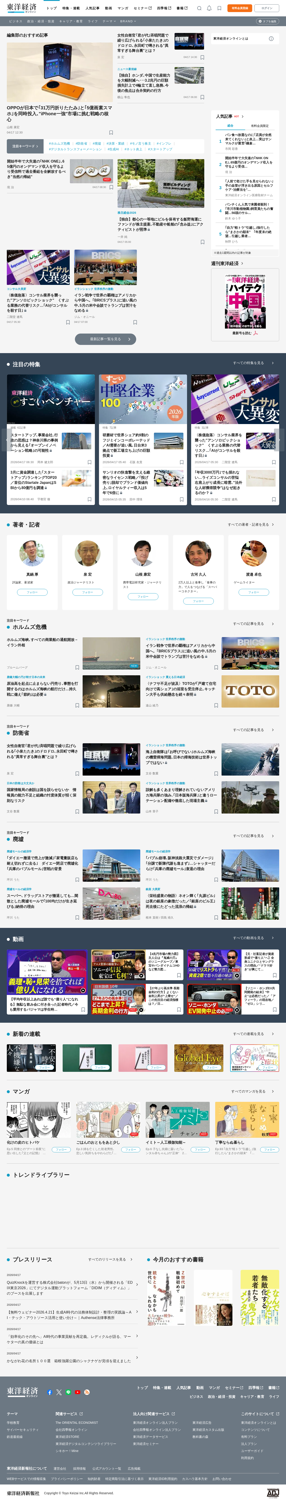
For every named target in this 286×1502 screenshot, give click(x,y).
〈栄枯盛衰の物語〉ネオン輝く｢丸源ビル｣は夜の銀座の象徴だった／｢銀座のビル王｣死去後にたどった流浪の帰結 (180, 901)
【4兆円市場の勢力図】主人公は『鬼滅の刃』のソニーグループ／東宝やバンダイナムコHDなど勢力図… (164, 961)
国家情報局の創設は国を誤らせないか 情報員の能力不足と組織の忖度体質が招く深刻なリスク (41, 795)
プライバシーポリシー (67, 1479)
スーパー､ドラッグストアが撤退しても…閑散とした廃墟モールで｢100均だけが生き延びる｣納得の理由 (42, 901)
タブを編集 (269, 21)
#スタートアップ (160, 149)
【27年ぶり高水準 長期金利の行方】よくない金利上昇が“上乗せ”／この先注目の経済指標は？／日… (163, 996)
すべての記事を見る (248, 623)
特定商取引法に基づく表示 (124, 1479)
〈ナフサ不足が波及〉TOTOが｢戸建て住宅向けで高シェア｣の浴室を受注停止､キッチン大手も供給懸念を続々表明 (181, 689)
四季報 (162, 8)
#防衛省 (81, 143)
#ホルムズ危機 (59, 143)
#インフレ (164, 143)
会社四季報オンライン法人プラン (157, 1430)
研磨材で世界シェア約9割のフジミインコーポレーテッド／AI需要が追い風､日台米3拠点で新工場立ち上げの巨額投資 (126, 445)
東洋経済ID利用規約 (162, 1479)
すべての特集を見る (248, 363)
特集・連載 (71, 8)
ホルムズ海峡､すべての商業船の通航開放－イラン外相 (42, 642)
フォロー (32, 592)
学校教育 (13, 1422)
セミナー (141, 8)
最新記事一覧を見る (105, 339)
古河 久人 (198, 574)
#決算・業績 (115, 143)
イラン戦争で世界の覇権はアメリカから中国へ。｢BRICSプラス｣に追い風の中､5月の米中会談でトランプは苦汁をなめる (105, 302)
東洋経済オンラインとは (230, 38)
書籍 (180, 8)
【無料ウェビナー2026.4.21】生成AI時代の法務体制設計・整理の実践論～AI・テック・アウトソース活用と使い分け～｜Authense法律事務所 (69, 1315)
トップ (51, 8)
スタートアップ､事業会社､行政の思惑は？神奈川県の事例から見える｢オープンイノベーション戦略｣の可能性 (34, 442)
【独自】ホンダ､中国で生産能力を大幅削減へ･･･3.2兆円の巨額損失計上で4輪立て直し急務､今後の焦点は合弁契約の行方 (143, 83)
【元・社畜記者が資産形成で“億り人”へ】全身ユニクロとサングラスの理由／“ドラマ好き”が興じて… (259, 961)
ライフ (93, 21)
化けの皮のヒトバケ (23, 1142)
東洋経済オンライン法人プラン (155, 1422)
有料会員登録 (240, 8)
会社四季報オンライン (72, 1430)
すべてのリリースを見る (107, 1259)
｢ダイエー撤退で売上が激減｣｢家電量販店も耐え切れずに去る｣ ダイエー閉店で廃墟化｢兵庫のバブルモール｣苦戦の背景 (42, 863)
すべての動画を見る (248, 938)
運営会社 (60, 1468)
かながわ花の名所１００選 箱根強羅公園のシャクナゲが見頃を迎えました (69, 1361)
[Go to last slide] (7, 440)
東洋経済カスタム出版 (208, 1430)
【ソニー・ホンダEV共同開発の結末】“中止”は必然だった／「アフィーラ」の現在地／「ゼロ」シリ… (260, 996)
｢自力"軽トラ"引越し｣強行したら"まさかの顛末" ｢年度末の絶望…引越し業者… (248, 232)
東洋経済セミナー (146, 1444)
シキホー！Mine (67, 1451)
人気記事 (93, 8)
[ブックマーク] (111, 132)
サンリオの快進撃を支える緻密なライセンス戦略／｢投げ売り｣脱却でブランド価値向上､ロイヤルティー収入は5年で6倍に (126, 482)
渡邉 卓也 (254, 574)
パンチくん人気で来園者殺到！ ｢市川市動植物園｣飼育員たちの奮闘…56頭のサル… (249, 208)
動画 (108, 8)
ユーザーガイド (252, 1451)
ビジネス (16, 21)
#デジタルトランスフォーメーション (75, 149)
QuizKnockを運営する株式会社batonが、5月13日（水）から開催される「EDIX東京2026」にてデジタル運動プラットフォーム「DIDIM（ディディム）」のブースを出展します (70, 1288)
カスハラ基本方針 (195, 1479)
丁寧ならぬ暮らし (229, 1142)
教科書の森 (200, 1437)
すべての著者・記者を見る (248, 524)
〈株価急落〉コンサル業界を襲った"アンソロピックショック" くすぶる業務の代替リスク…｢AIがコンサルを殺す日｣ (38, 302)
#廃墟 (97, 143)
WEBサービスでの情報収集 (26, 1479)
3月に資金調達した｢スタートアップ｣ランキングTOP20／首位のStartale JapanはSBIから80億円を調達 (33, 480)
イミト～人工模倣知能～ (166, 1142)
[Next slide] (279, 440)
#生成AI (113, 149)
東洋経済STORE (67, 1437)
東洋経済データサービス (150, 1437)
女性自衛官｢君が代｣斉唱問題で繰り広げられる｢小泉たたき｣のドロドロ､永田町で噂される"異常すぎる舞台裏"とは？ (143, 43)
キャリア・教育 (71, 21)
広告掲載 (134, 1468)
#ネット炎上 (133, 149)
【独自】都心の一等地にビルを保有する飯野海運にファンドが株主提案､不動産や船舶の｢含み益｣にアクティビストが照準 (161, 224)
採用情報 (79, 1468)
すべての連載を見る (248, 1034)
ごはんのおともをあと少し (98, 1142)
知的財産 (94, 1479)
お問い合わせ (222, 1479)
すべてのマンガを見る (248, 1091)
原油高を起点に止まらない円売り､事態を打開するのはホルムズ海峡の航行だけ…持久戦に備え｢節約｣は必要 (42, 689)
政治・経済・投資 (41, 21)
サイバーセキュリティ (23, 1430)
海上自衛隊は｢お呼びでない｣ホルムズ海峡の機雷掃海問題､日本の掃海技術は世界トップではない (181, 757)
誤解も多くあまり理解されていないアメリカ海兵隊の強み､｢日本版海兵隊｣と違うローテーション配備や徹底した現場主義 (181, 795)
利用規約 (247, 1458)
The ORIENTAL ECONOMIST (77, 1422)
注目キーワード (23, 146)
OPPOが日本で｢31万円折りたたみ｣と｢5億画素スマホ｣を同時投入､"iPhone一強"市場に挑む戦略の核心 (59, 113)
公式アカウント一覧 (106, 1468)
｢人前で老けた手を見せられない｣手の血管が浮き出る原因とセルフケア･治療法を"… (249, 185)
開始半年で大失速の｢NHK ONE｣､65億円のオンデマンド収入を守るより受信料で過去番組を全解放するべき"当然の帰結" (36, 168)
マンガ (123, 8)
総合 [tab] (230, 125)
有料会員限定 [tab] (260, 126)
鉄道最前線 (15, 1437)
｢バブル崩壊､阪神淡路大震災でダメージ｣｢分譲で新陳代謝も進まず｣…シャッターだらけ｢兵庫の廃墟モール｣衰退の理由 (180, 863)
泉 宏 (88, 574)
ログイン (266, 8)
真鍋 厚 (32, 574)
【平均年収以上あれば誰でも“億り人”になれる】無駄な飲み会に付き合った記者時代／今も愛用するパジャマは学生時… (44, 1004)
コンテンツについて (255, 1430)
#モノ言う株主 (140, 143)
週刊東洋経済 (225, 263)
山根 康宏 (143, 574)
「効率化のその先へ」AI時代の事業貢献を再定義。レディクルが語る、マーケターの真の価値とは (69, 1339)
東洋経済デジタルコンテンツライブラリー (86, 1444)
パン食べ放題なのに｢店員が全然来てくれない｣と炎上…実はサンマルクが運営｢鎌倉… (248, 139)
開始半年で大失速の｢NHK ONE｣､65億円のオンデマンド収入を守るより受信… (249, 162)
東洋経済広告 (202, 1422)
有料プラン (249, 1437)
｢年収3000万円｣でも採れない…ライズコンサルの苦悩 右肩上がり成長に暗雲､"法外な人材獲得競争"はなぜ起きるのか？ (218, 482)
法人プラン (249, 1444)
